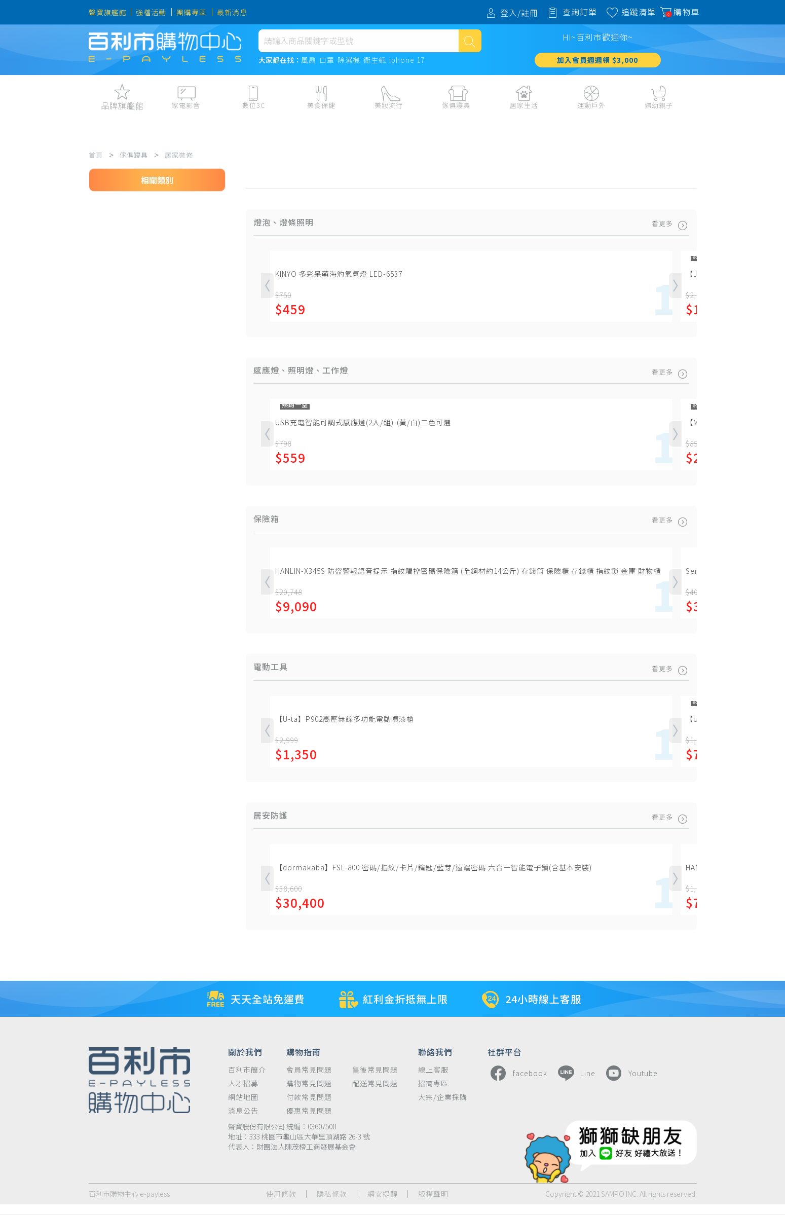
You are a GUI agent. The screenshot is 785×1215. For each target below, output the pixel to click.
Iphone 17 (407, 73)
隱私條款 (332, 1204)
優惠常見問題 (309, 1121)
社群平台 (505, 1062)
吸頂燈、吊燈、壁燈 (133, 327)
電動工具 (114, 376)
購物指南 (303, 1062)
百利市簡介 (247, 1081)
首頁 (100, 156)
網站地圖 (243, 1107)
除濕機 (349, 73)
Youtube (630, 1084)
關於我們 (245, 1062)
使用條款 (281, 1204)
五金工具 (114, 400)
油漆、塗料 (118, 473)
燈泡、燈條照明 (126, 254)
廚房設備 (114, 424)
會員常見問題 (309, 1081)
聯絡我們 (435, 1062)
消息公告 (243, 1121)
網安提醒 (382, 1204)
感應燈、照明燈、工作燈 (141, 278)
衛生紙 (374, 73)
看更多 (667, 226)
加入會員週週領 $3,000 (597, 72)
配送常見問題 (375, 1094)
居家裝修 (194, 156)
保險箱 (110, 351)
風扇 (308, 73)
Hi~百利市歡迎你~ (598, 50)
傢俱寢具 (143, 156)
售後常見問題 (375, 1081)
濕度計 (110, 497)
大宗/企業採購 (442, 1107)
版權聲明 (433, 1204)
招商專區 (433, 1094)
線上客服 (433, 1081)
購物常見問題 (309, 1094)
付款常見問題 (309, 1107)
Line (575, 1084)
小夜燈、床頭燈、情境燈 (141, 303)
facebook (517, 1084)
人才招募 (243, 1094)
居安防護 (114, 449)
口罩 (326, 73)
